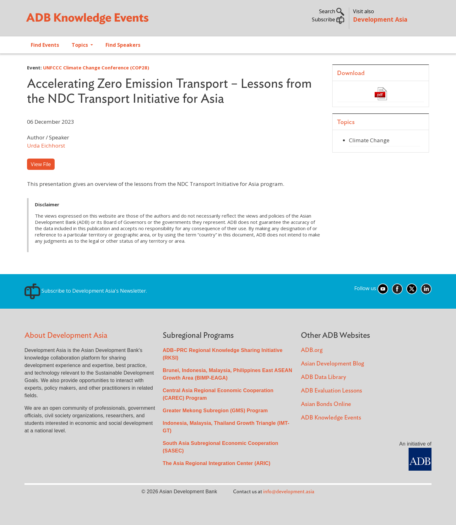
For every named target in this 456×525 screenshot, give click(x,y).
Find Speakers (123, 44)
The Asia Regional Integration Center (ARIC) (216, 463)
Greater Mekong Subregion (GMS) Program (215, 410)
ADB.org (312, 350)
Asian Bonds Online (326, 404)
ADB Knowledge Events (331, 418)
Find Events (45, 44)
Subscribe (328, 19)
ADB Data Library (323, 377)
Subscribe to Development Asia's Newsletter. (85, 290)
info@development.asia (288, 491)
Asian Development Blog (332, 364)
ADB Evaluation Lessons (331, 391)
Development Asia (380, 19)
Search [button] (331, 11)
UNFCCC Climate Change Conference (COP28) (96, 67)
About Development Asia (65, 335)
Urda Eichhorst (46, 145)
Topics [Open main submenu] (80, 44)
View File (41, 164)
